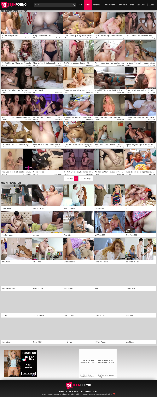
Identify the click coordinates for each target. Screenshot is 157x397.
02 (81, 179)
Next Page (88, 178)
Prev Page (69, 178)
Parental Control (91, 391)
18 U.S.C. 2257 (78, 391)
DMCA (71, 391)
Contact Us (63, 391)
